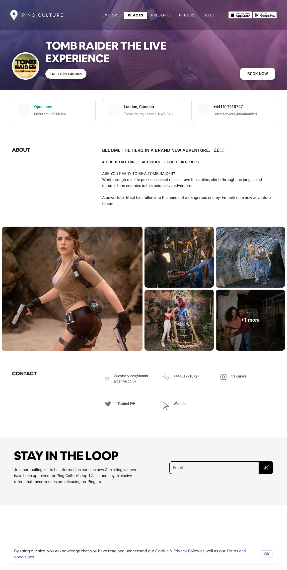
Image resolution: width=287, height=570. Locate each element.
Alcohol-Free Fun (118, 162)
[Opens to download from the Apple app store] (240, 14)
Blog (209, 15)
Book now (257, 73)
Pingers (187, 15)
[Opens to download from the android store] (265, 14)
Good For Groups (183, 162)
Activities (151, 162)
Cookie (162, 551)
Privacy (180, 551)
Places (135, 15)
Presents (161, 15)
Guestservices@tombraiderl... (237, 114)
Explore (111, 15)
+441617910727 (228, 106)
